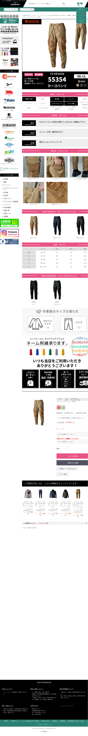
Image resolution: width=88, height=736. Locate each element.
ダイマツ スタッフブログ (66, 705)
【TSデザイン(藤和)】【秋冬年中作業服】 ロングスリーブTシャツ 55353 (28, 504)
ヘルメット (7, 204)
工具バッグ (7, 198)
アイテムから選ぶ (8, 175)
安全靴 (5, 192)
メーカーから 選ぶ (27, 9)
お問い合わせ (45, 721)
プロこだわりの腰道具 (10, 201)
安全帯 (5, 195)
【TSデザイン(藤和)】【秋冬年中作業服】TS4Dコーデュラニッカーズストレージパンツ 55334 (78, 505)
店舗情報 (62, 721)
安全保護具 (7, 207)
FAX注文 (81, 21)
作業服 (5, 179)
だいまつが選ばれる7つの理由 (30, 721)
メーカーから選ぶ (46, 15)
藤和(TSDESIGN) (56, 15)
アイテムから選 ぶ (11, 9)
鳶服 (4, 182)
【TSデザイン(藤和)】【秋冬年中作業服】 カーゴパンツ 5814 (40, 504)
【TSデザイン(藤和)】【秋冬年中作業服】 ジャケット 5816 (53, 504)
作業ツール (7, 213)
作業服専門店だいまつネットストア (32, 15)
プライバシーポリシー (43, 724)
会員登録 (54, 721)
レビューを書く (62, 474)
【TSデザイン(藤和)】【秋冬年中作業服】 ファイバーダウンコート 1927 (65, 504)
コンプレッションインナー (10, 188)
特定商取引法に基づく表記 (76, 721)
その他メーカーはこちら (10, 169)
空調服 (5, 216)
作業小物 (6, 210)
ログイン (81, 17)
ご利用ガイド (81, 9)
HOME (6, 721)
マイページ (81, 13)
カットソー (7, 185)
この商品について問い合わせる (67, 468)
